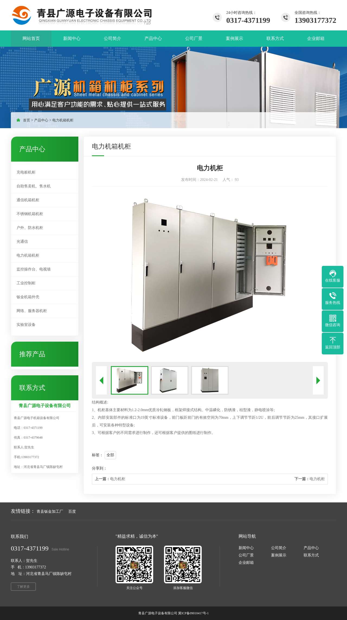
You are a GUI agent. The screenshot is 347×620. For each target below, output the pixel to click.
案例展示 (278, 555)
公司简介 (278, 548)
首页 (26, 120)
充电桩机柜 (26, 172)
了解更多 (23, 586)
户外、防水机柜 (30, 228)
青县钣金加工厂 (50, 511)
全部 (110, 455)
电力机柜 (110, 479)
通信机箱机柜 (28, 200)
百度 (72, 511)
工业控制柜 (26, 283)
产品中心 (41, 120)
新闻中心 (246, 548)
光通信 (22, 242)
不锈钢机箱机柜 (30, 214)
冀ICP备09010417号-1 (193, 613)
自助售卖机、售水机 (34, 186)
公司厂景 (246, 555)
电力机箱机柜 (62, 120)
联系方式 (311, 555)
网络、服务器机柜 (32, 311)
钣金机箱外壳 (28, 297)
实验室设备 (26, 325)
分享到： (99, 468)
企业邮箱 (246, 563)
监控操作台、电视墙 (34, 269)
